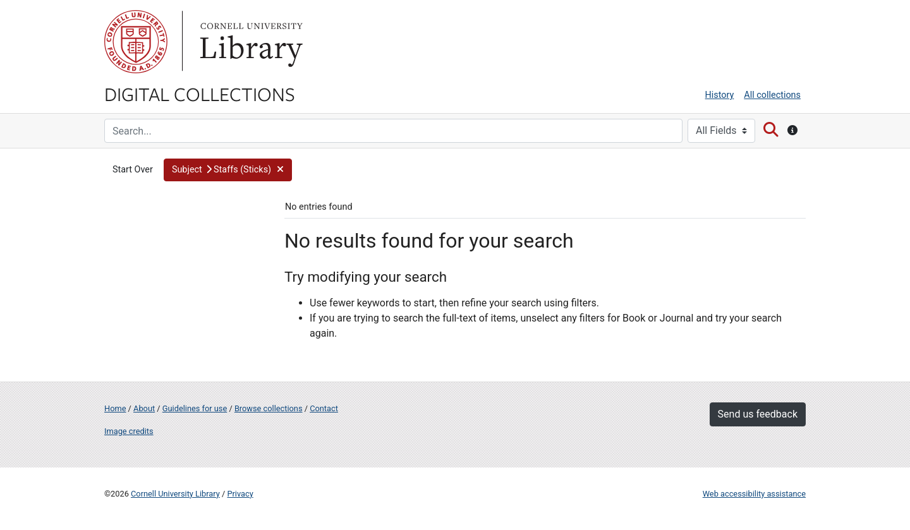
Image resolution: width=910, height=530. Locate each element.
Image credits (129, 431)
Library (249, 41)
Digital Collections (199, 93)
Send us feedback (758, 414)
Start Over (132, 169)
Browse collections (268, 408)
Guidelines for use (194, 408)
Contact (324, 408)
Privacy (240, 493)
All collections (772, 95)
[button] (228, 170)
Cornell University (135, 41)
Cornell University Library (175, 493)
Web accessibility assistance (754, 493)
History (719, 95)
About (144, 408)
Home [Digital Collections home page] (115, 408)
